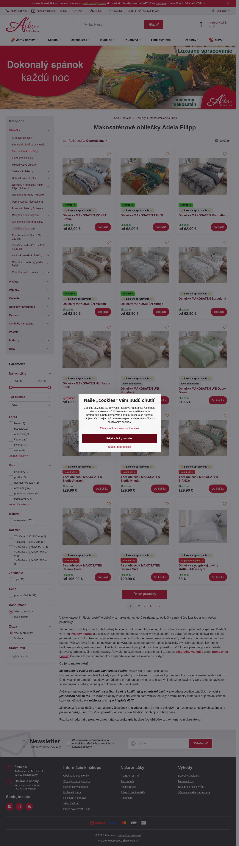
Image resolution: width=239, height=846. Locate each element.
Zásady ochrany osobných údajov (119, 428)
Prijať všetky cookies (119, 438)
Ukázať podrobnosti (119, 446)
